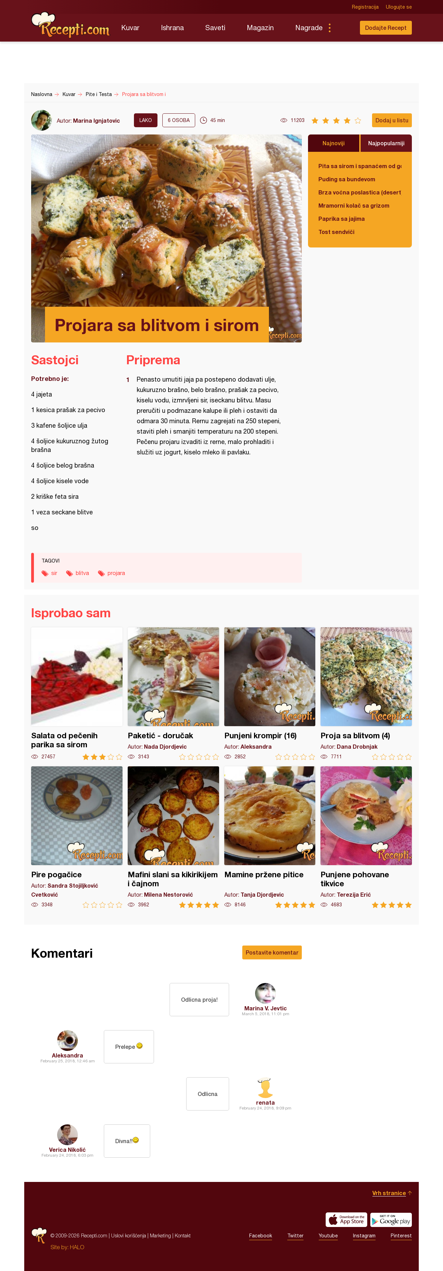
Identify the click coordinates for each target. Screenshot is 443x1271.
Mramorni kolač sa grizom (353, 205)
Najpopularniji (386, 143)
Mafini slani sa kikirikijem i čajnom (173, 837)
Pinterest (401, 1235)
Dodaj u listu (392, 120)
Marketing (160, 1235)
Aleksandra (67, 1055)
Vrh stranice (389, 1193)
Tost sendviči (336, 231)
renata (265, 1102)
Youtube (328, 1235)
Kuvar (130, 28)
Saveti (215, 28)
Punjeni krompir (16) (270, 693)
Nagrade (309, 28)
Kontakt (183, 1235)
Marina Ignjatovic (96, 120)
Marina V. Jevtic (265, 1008)
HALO (77, 1247)
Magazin (260, 28)
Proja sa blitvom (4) (366, 693)
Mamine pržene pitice (270, 837)
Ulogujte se (399, 7)
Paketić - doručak (173, 693)
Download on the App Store (346, 1219)
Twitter (295, 1235)
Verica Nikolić (67, 1149)
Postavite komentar (272, 952)
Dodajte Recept (386, 27)
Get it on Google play (391, 1219)
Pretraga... (343, 28)
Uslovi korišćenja (128, 1235)
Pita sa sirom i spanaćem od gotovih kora (359, 166)
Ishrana (172, 28)
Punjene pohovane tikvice (366, 837)
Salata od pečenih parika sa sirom (77, 693)
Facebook (260, 1235)
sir (54, 573)
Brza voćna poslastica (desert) (359, 192)
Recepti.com (71, 24)
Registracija (365, 7)
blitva (82, 573)
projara (116, 573)
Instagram (364, 1235)
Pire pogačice (77, 837)
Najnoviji (334, 143)
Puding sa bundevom (346, 179)
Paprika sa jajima (341, 218)
